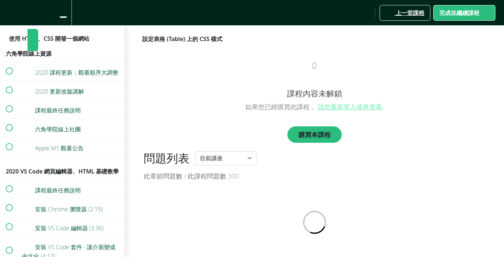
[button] (9, 12)
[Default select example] (226, 158)
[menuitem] (62, 12)
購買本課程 (314, 134)
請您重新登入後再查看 (350, 106)
